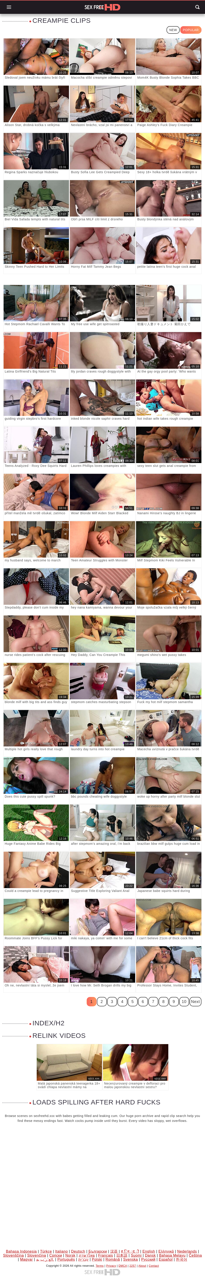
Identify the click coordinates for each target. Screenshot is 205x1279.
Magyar (26, 1259)
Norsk (70, 1255)
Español (166, 1259)
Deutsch (78, 1251)
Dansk (150, 1255)
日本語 (122, 1255)
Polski (97, 1259)
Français (105, 1255)
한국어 (181, 1259)
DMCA (123, 1265)
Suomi (136, 1255)
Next (195, 1001)
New (173, 30)
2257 (133, 1265)
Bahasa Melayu (172, 1255)
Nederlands (187, 1251)
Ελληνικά (166, 1251)
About (142, 1265)
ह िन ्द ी (130, 1251)
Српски (55, 1255)
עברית (83, 1259)
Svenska (130, 1259)
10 (184, 1001)
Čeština (195, 1255)
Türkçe (46, 1251)
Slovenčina (36, 1255)
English (148, 1251)
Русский (148, 1259)
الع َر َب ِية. (45, 1259)
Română (113, 1259)
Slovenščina (13, 1255)
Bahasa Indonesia (21, 1251)
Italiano (61, 1251)
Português (66, 1259)
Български (97, 1251)
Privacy (111, 1265)
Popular (191, 30)
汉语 (114, 1251)
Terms (100, 1265)
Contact (154, 1265)
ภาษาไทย (87, 1255)
